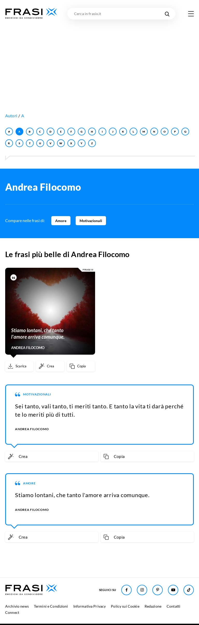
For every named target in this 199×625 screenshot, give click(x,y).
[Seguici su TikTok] (188, 590)
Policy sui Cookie (125, 606)
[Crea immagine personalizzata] (50, 366)
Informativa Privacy (89, 606)
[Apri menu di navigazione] (191, 14)
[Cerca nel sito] (167, 13)
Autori (11, 115)
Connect (12, 612)
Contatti (173, 606)
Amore (61, 220)
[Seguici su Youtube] (173, 590)
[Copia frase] (81, 366)
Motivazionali (91, 220)
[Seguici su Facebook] (126, 590)
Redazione (153, 606)
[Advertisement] (99, 58)
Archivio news (17, 606)
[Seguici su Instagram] (142, 590)
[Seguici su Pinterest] (157, 590)
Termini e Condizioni (51, 606)
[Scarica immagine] (19, 366)
